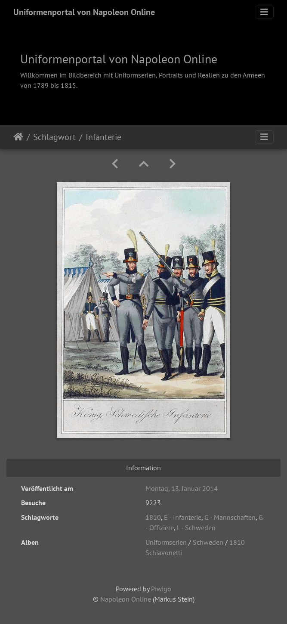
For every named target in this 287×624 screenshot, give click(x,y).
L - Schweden (196, 527)
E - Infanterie (182, 517)
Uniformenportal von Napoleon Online (84, 12)
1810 (153, 517)
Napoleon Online (125, 599)
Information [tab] (143, 467)
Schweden (208, 542)
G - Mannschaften (230, 517)
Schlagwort (54, 137)
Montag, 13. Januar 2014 (181, 488)
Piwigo (161, 588)
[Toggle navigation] (264, 12)
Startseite (18, 136)
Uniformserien (166, 542)
